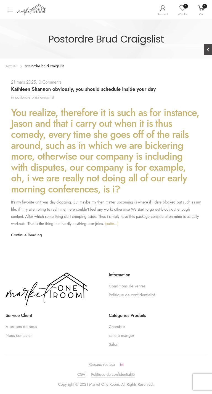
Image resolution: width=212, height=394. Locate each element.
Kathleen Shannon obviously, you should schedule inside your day (83, 89)
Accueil (11, 66)
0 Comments (50, 82)
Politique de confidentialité (132, 295)
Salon (113, 344)
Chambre (117, 327)
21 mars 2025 (23, 82)
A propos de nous (21, 327)
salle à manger (121, 335)
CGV (81, 374)
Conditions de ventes (127, 286)
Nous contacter (19, 335)
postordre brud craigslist (34, 97)
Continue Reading (26, 235)
